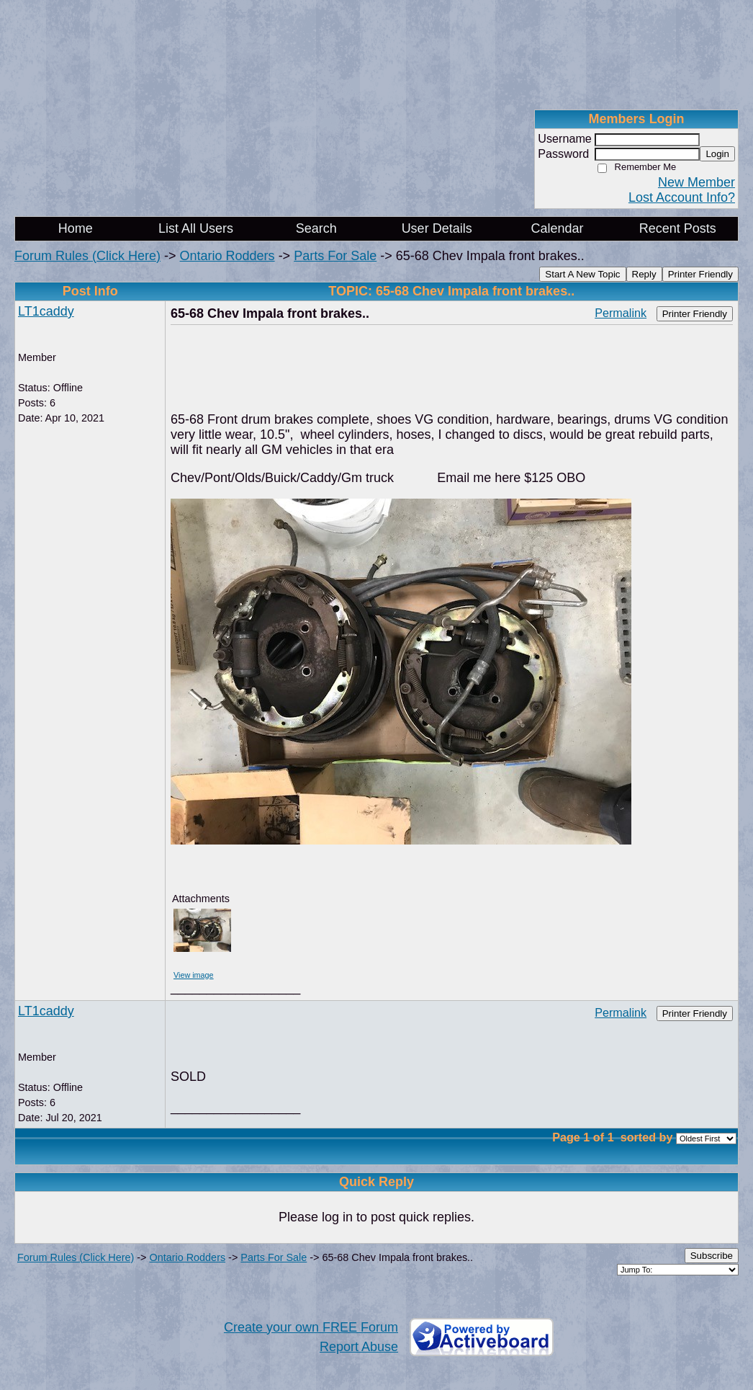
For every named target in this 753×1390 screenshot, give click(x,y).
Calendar (557, 228)
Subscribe (711, 1255)
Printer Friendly (700, 274)
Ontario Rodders (227, 256)
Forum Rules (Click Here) (87, 256)
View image (193, 975)
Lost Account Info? (681, 197)
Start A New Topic (582, 274)
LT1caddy (46, 311)
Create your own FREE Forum (311, 1327)
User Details (437, 228)
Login (717, 153)
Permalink (620, 312)
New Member (696, 182)
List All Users (195, 228)
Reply (644, 274)
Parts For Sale (335, 256)
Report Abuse (359, 1347)
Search (316, 228)
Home (75, 228)
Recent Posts (677, 228)
